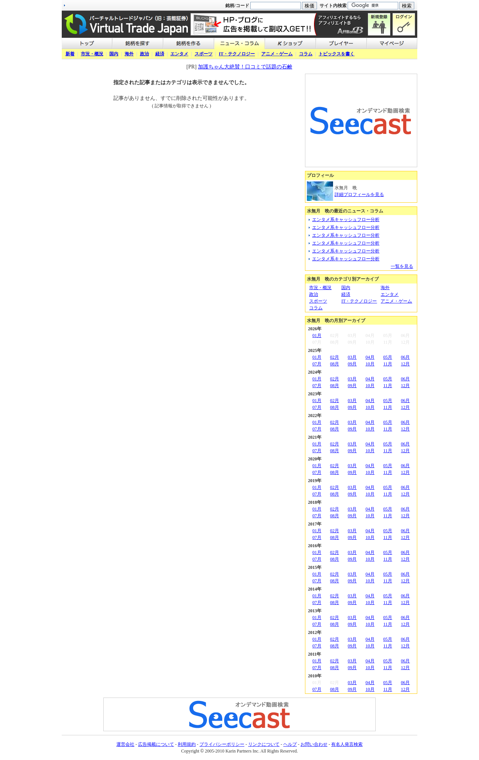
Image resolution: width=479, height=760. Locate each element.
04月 (370, 357)
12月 (405, 364)
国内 (113, 53)
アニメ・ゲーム (277, 53)
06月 (405, 357)
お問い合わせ (313, 744)
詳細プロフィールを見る (359, 194)
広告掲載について (156, 744)
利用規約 (187, 744)
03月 (352, 357)
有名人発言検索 (347, 744)
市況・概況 (92, 53)
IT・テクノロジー (237, 53)
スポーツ (204, 53)
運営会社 (125, 744)
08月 (334, 364)
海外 (129, 53)
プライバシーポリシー (221, 744)
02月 (334, 357)
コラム (305, 53)
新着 (69, 53)
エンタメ (179, 53)
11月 (387, 364)
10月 (370, 364)
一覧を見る (402, 266)
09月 (352, 364)
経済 (159, 53)
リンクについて (264, 744)
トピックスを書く (336, 53)
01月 (316, 335)
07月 (316, 364)
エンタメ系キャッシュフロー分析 (345, 219)
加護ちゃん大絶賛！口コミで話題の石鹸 (245, 67)
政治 (144, 53)
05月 (387, 357)
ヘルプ (290, 744)
